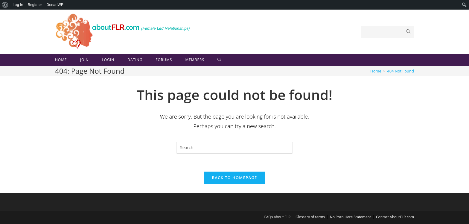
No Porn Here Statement (350, 217)
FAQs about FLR (277, 217)
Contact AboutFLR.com (395, 217)
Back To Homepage (234, 177)
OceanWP (54, 4)
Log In (18, 4)
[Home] (375, 71)
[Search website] (219, 60)
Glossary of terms (310, 217)
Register (35, 4)
